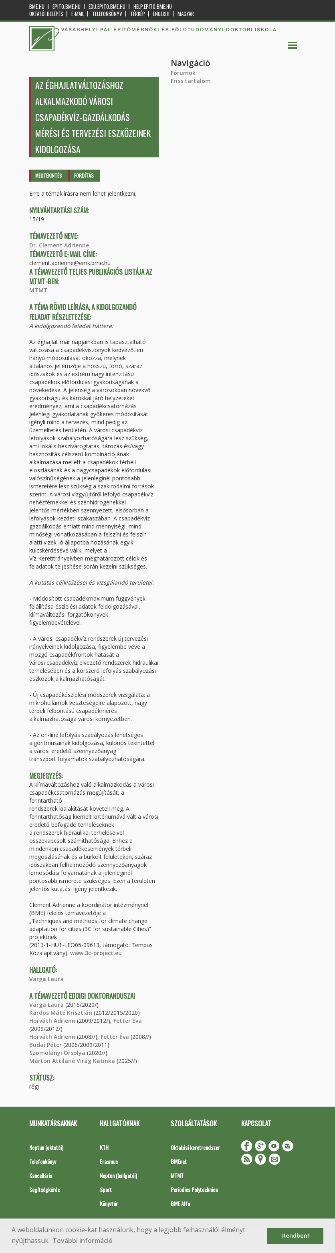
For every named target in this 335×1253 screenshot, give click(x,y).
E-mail (77, 13)
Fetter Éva (127, 1020)
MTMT (38, 290)
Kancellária (40, 1175)
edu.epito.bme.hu (107, 6)
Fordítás (84, 175)
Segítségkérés (44, 1189)
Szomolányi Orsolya (57, 1053)
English (161, 13)
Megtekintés (48, 175)
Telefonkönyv (107, 13)
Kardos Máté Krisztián (60, 1012)
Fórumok (183, 73)
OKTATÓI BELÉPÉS (46, 13)
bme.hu (36, 6)
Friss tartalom (191, 81)
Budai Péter (45, 1045)
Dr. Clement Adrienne (59, 245)
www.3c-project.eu (96, 953)
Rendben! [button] (295, 1235)
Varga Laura (46, 979)
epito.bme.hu (66, 6)
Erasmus (109, 1161)
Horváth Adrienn (52, 1020)
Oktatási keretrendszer (195, 1147)
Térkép (137, 13)
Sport (106, 1189)
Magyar (186, 13)
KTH (104, 1147)
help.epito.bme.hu (152, 6)
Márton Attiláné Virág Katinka (72, 1061)
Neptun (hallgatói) (118, 1175)
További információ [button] (82, 1240)
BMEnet (179, 1161)
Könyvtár (109, 1203)
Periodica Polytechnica (194, 1189)
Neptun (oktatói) (46, 1147)
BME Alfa (180, 1203)
